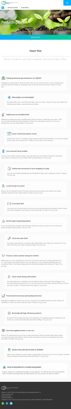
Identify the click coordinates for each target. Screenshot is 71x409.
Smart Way (24, 7)
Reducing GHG (13, 7)
